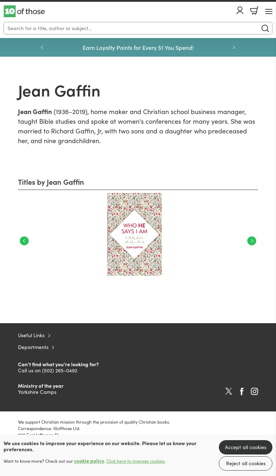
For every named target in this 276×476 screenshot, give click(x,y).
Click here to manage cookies (135, 460)
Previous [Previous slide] (42, 47)
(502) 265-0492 (59, 370)
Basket (254, 10)
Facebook (242, 391)
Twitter (228, 391)
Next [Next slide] (234, 47)
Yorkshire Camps (37, 391)
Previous (24, 240)
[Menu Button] (268, 11)
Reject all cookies (246, 463)
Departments (33, 347)
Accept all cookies (245, 447)
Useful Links (31, 335)
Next (251, 240)
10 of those (24, 11)
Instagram (254, 391)
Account (240, 10)
